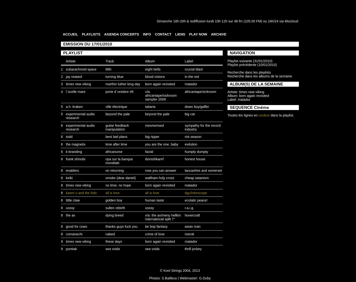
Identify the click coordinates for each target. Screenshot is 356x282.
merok (189, 234)
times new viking (78, 84)
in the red (192, 77)
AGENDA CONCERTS (121, 34)
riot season (193, 137)
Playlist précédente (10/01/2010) (252, 65)
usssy (70, 208)
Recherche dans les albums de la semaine (259, 76)
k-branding (74, 152)
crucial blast (194, 69)
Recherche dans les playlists (249, 72)
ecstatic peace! (196, 200)
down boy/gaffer (197, 107)
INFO (147, 34)
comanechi (74, 234)
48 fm (238, 21)
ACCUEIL (70, 34)
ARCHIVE (218, 34)
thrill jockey (193, 249)
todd (69, 137)
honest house (195, 159)
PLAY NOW (198, 34)
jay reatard (74, 77)
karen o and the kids (81, 193)
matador (191, 84)
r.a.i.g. (189, 208)
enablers (72, 170)
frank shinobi (75, 159)
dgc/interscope (196, 193)
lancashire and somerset (203, 170)
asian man (192, 226)
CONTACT (163, 34)
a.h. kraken (74, 107)
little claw (73, 200)
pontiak (71, 249)
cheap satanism (197, 178)
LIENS (180, 34)
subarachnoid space (81, 69)
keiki (69, 178)
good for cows (76, 226)
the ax (70, 215)
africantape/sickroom (200, 92)
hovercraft (192, 215)
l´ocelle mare (75, 92)
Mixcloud (291, 21)
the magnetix (75, 144)
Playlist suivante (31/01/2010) (249, 61)
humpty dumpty (196, 152)
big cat (190, 114)
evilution (191, 144)
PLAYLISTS (91, 34)
